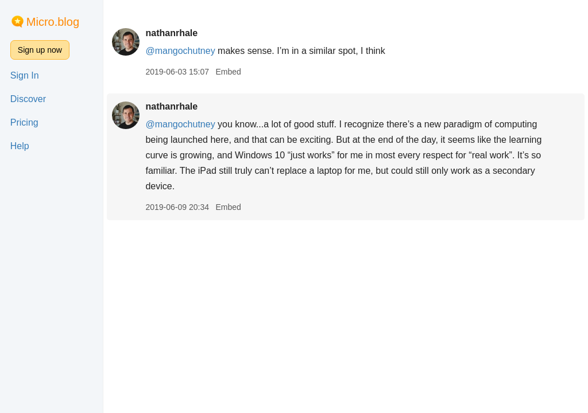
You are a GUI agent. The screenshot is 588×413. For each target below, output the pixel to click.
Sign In (24, 75)
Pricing (24, 122)
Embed (228, 71)
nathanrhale (171, 33)
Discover (28, 99)
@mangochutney (180, 51)
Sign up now (40, 49)
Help (19, 146)
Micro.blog (52, 21)
